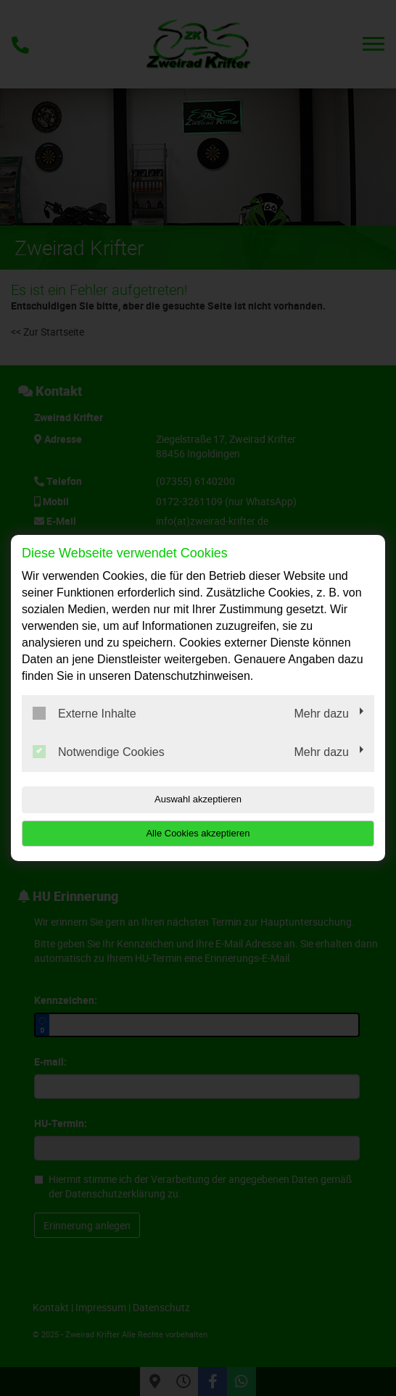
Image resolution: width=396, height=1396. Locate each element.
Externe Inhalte (84, 713)
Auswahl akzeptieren (198, 799)
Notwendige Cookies (99, 751)
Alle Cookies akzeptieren (197, 833)
